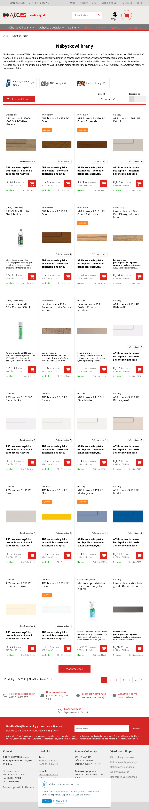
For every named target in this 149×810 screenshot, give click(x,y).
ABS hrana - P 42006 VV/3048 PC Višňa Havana (18, 121)
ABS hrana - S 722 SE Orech (54, 213)
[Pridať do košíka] (32, 183)
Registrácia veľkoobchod (123, 776)
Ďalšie (140, 2)
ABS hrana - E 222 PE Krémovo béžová (18, 584)
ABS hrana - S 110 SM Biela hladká (90, 398)
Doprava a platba (119, 771)
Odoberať (136, 728)
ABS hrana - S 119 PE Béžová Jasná (126, 398)
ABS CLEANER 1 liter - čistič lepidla (19, 213)
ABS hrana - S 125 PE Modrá (126, 491)
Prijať (47, 801)
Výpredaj (115, 27)
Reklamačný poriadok (122, 767)
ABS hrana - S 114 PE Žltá (54, 491)
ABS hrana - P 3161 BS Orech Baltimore (91, 213)
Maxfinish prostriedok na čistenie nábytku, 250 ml (91, 586)
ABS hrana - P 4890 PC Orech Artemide (91, 120)
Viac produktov (74, 669)
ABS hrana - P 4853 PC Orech (55, 120)
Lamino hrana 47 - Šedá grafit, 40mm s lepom (127, 584)
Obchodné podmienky (122, 757)
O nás (94, 2)
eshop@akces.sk (17, 2)
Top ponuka (133, 27)
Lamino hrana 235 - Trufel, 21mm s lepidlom (89, 307)
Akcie (87, 27)
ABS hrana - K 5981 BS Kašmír (126, 120)
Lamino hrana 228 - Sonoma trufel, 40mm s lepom (56, 307)
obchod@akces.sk (48, 774)
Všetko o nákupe (110, 2)
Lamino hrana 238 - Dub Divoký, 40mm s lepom (126, 214)
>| (142, 680)
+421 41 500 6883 (48, 764)
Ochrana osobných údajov (124, 762)
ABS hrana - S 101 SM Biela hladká (19, 398)
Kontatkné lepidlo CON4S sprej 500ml (18, 306)
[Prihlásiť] (115, 16)
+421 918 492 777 (40, 2)
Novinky (101, 27)
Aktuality (84, 2)
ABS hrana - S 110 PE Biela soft (54, 398)
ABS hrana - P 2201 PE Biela (55, 584)
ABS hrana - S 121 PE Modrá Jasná (90, 491)
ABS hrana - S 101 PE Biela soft (126, 306)
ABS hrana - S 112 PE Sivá (18, 491)
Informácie (127, 2)
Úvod (72, 2)
